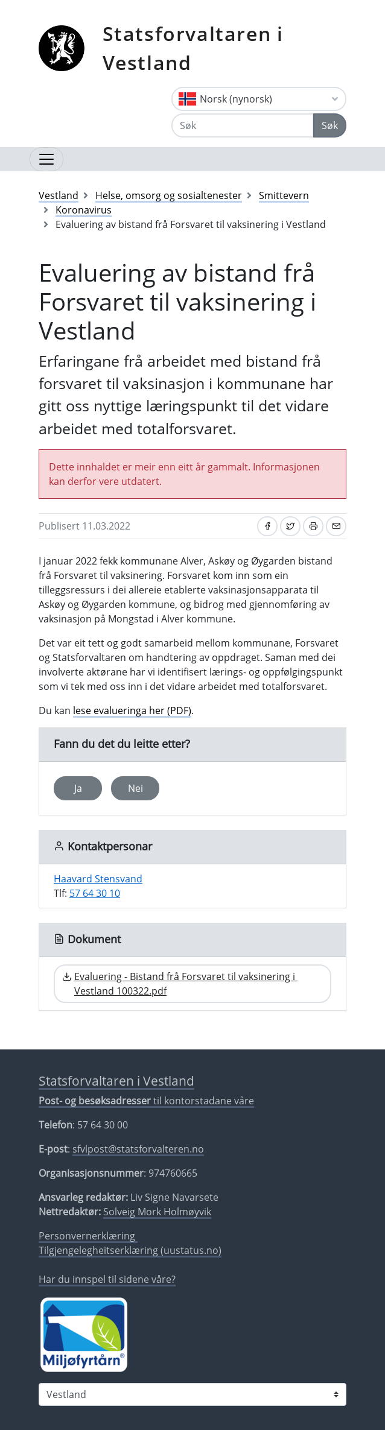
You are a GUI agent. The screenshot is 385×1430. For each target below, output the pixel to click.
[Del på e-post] (336, 526)
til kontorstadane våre (146, 1100)
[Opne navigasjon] (46, 159)
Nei (135, 788)
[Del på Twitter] (290, 526)
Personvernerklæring (88, 1235)
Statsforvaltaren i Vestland (193, 48)
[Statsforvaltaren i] (192, 1394)
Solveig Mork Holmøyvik (157, 1211)
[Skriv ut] (313, 526)
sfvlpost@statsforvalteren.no (138, 1149)
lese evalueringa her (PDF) (132, 710)
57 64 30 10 (94, 893)
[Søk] (242, 125)
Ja (78, 788)
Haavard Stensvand (98, 878)
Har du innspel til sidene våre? (107, 1279)
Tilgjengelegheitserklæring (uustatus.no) (130, 1250)
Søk (330, 125)
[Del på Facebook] (267, 526)
